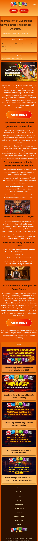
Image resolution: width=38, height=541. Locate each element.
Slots (19, 500)
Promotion (19, 520)
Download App (19, 516)
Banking (19, 512)
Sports (19, 496)
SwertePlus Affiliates (8, 58)
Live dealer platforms (14, 186)
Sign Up (19, 492)
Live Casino (19, 504)
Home (19, 488)
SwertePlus (18, 58)
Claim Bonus (19, 115)
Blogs (19, 524)
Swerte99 (32, 98)
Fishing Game (19, 508)
